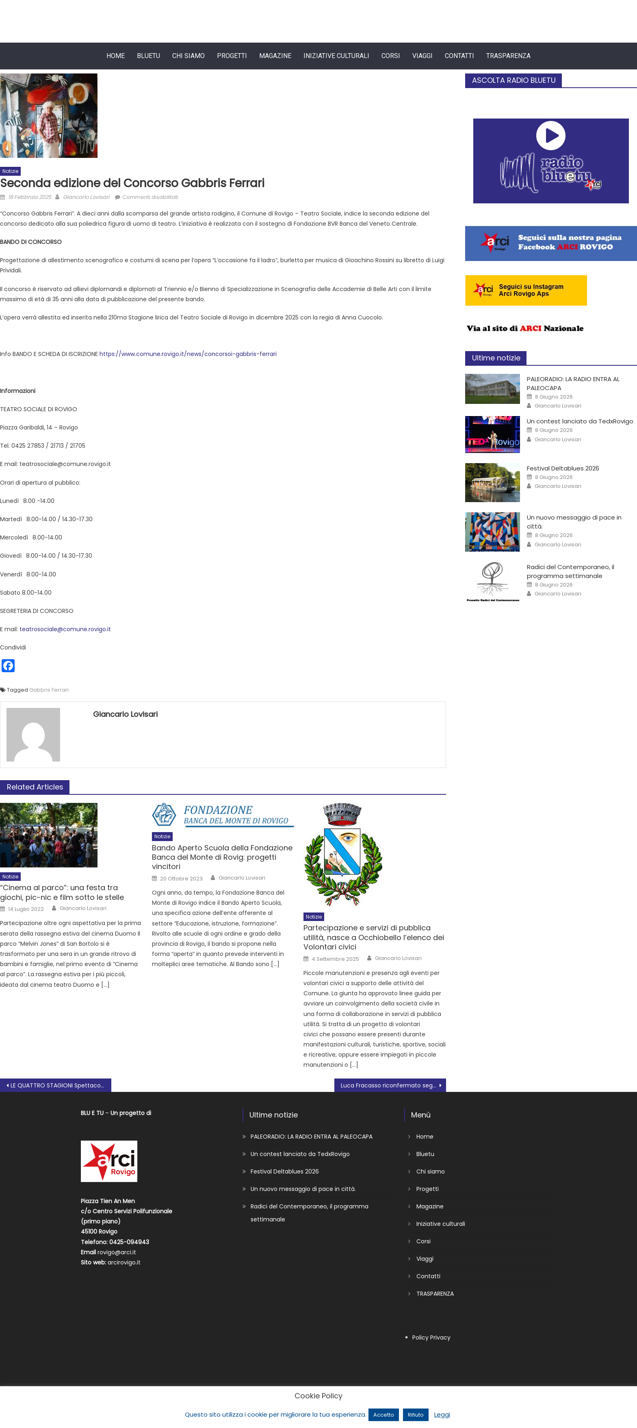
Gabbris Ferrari (49, 690)
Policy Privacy (431, 1337)
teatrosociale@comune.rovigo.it (65, 629)
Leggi (442, 1414)
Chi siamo (188, 56)
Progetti (232, 56)
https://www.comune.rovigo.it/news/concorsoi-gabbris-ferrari (188, 354)
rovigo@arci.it (117, 1252)
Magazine (275, 56)
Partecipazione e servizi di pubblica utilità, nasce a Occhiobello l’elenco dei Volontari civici (373, 937)
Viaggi (422, 56)
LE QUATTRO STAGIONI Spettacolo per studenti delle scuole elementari (61, 1085)
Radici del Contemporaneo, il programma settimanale (570, 571)
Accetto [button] (383, 1415)
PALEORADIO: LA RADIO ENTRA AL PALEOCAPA (312, 1136)
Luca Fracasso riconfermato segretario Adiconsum (393, 1085)
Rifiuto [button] (416, 1415)
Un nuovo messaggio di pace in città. (303, 1189)
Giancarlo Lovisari (86, 197)
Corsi (390, 56)
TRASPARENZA (508, 56)
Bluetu (148, 56)
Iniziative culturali (336, 56)
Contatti (459, 56)
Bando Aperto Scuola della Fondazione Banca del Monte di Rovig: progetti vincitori (222, 857)
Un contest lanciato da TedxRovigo (580, 421)
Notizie (10, 171)
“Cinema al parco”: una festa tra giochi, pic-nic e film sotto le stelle (62, 892)
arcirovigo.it (124, 1262)
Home (115, 56)
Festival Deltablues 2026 (563, 468)
